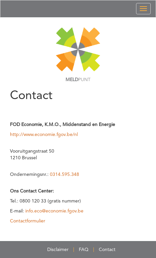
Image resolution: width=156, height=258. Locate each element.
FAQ (83, 249)
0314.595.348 (64, 174)
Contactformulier (27, 221)
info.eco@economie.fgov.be (54, 211)
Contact (107, 249)
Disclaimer (58, 249)
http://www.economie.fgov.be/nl (44, 134)
